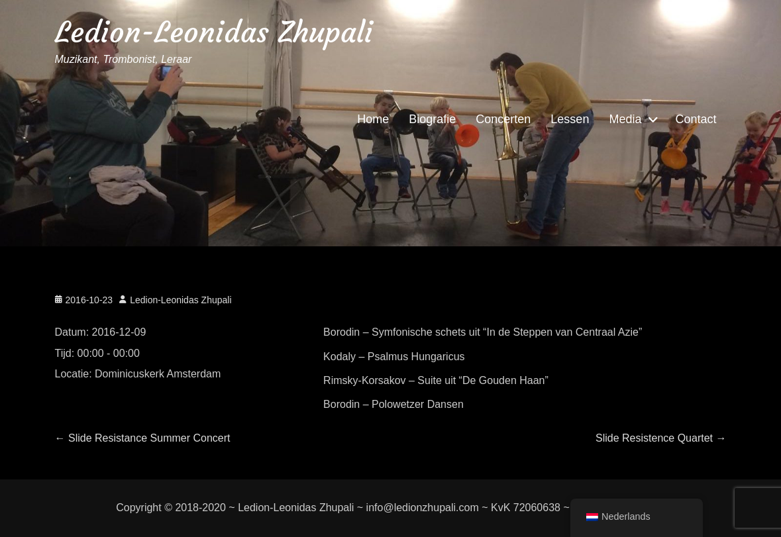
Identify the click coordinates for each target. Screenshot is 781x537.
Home (373, 119)
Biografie (432, 119)
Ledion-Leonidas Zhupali (214, 32)
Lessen (569, 119)
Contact (695, 119)
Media (625, 119)
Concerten (503, 119)
